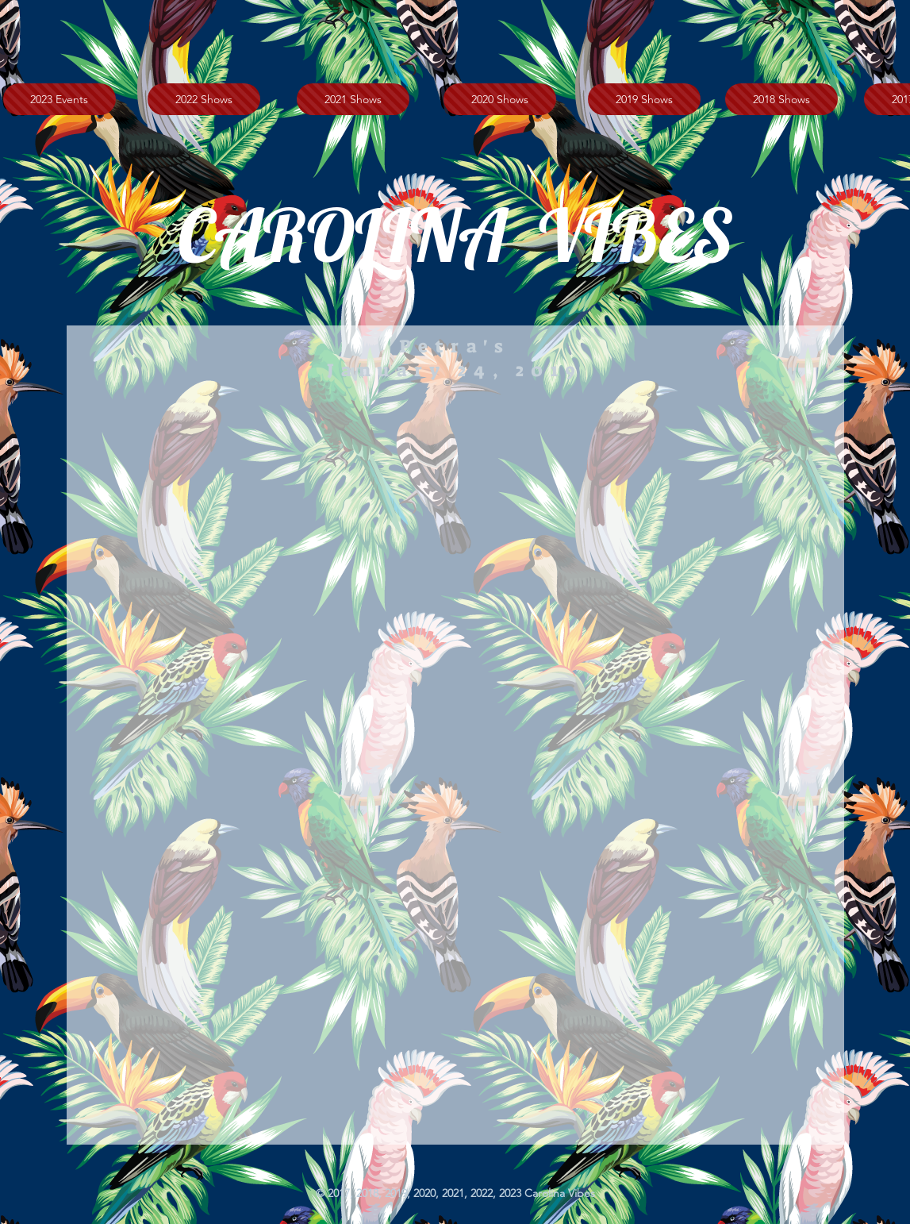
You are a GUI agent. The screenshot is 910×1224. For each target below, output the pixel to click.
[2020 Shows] (499, 99)
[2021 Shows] (353, 99)
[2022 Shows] (204, 99)
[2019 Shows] (644, 99)
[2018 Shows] (781, 99)
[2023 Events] (59, 99)
